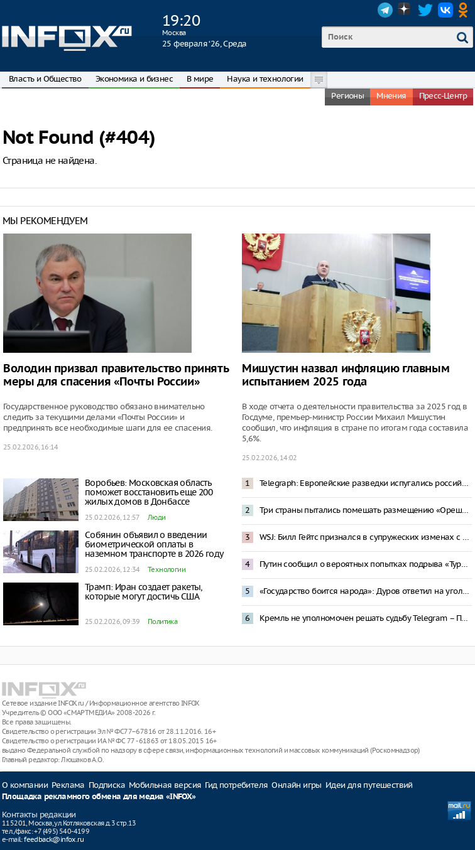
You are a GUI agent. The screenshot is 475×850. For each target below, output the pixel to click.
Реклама (68, 785)
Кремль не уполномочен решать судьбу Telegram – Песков (365, 618)
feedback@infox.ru (54, 839)
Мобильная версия (165, 785)
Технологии (166, 569)
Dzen (405, 10)
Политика (162, 621)
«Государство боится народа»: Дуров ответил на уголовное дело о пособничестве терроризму (365, 591)
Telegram (385, 10)
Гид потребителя (236, 785)
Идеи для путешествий (369, 785)
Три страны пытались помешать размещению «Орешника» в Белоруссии (365, 510)
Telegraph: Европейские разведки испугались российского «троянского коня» (365, 483)
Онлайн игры (296, 785)
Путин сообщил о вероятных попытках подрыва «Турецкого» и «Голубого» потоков (365, 564)
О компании (25, 785)
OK (465, 10)
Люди (157, 517)
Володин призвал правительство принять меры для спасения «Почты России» (115, 375)
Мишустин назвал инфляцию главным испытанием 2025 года (345, 375)
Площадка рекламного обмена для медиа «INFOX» (99, 797)
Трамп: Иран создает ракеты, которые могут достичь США (143, 591)
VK (445, 10)
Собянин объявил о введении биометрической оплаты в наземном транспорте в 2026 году (154, 544)
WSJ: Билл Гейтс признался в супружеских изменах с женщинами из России (365, 537)
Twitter (425, 10)
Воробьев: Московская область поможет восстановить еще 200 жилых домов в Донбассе (148, 492)
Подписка (107, 785)
